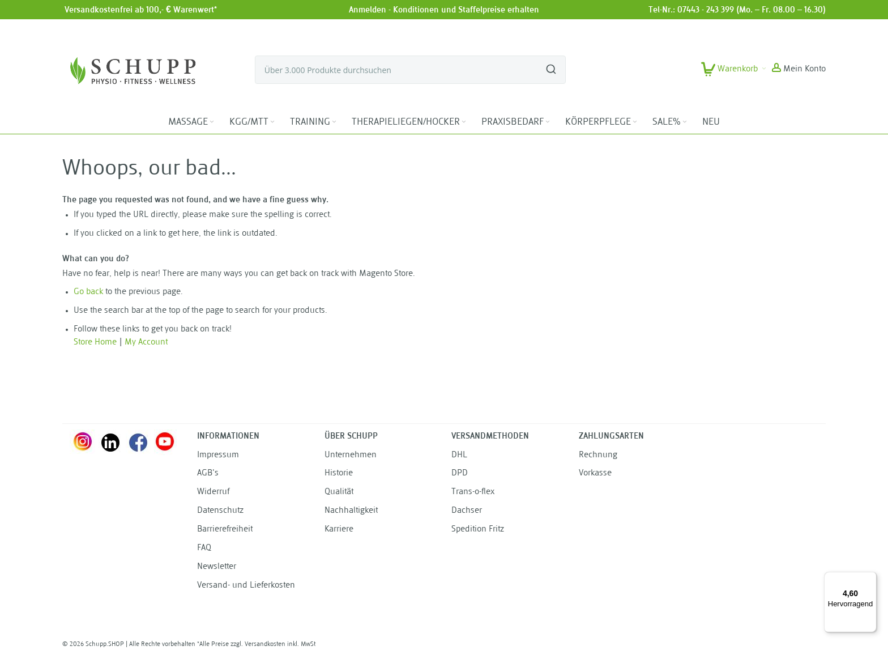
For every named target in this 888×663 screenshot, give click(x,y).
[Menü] (870, 578)
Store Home (95, 342)
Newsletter (216, 567)
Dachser (466, 511)
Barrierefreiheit (225, 529)
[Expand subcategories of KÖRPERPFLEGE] (635, 122)
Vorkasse (595, 473)
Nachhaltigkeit (351, 511)
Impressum (218, 455)
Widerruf (213, 492)
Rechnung (598, 455)
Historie (339, 473)
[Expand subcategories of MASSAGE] (212, 122)
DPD (459, 473)
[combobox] (410, 70)
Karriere (339, 529)
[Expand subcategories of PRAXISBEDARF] (548, 122)
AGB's (208, 473)
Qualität (339, 492)
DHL (459, 455)
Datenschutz (220, 511)
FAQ (204, 548)
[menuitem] (192, 122)
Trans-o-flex (472, 492)
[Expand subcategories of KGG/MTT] (272, 122)
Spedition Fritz (477, 529)
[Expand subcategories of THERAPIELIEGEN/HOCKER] (464, 122)
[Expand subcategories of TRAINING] (334, 122)
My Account (146, 342)
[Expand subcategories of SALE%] (685, 122)
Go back (88, 292)
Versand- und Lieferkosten (246, 585)
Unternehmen (351, 455)
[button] (799, 70)
